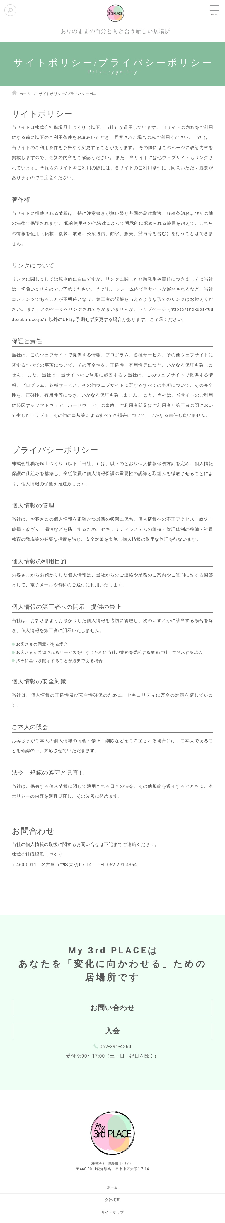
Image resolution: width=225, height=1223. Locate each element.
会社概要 (112, 1200)
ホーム (112, 1187)
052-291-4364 (115, 1046)
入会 (112, 1031)
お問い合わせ (112, 1008)
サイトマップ (112, 1212)
